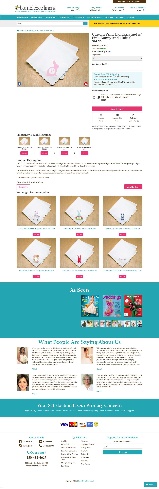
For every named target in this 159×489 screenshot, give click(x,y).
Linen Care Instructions (69, 451)
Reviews (23, 187)
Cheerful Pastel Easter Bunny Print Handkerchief (79, 228)
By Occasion (131, 17)
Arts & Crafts (65, 444)
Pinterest (45, 441)
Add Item (24, 153)
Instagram (25, 445)
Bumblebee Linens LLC (86, 481)
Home (19, 30)
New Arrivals (85, 464)
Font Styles (65, 466)
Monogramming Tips (68, 463)
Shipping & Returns (87, 444)
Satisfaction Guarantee (105, 79)
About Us (84, 441)
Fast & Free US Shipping (106, 74)
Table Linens (50, 17)
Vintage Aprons (64, 17)
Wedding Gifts (36, 17)
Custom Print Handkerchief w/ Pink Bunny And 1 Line (36, 228)
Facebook (25, 441)
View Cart (130, 1)
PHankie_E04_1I (49, 30)
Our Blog (64, 441)
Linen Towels (79, 17)
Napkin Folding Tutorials (69, 454)
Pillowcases (109, 17)
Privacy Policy (85, 447)
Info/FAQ (84, 451)
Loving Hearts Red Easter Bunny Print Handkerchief (79, 270)
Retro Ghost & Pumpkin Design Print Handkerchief (36, 270)
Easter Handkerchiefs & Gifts (32, 30)
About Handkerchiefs (68, 447)
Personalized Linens (94, 17)
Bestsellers (84, 461)
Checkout (137, 1)
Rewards (150, 484)
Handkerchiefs (22, 17)
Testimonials (85, 454)
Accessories (120, 17)
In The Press (85, 457)
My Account (122, 1)
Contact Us (46, 445)
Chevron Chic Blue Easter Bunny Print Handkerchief (122, 228)
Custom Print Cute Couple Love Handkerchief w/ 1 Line (122, 270)
